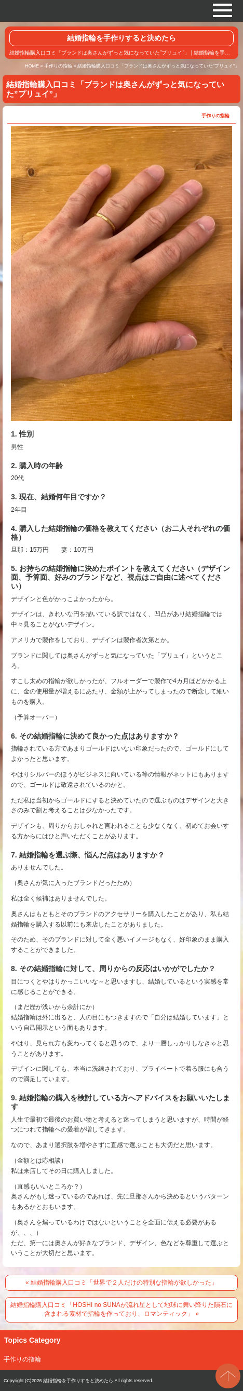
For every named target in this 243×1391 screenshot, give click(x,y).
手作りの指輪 (58, 66)
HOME (32, 66)
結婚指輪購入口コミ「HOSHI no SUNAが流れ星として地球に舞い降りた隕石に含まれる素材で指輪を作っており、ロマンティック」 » (121, 1309)
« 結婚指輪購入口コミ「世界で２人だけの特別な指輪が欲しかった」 (121, 1282)
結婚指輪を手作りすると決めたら (121, 38)
